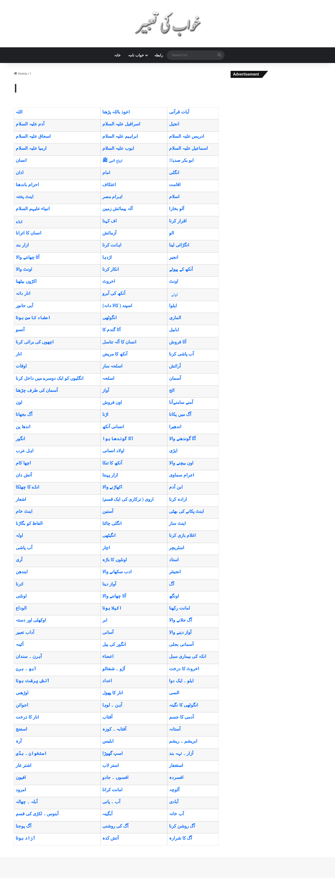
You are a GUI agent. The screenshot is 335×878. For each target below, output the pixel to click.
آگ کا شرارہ (180, 838)
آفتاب (107, 717)
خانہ (117, 55)
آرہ (19, 741)
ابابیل (174, 329)
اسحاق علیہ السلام (33, 136)
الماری (175, 317)
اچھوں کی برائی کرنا (35, 342)
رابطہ (158, 55)
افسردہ (176, 777)
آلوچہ (174, 789)
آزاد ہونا (25, 838)
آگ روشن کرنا (182, 826)
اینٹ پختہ (24, 196)
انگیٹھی (109, 535)
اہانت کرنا (111, 245)
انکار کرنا (110, 269)
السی (174, 692)
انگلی (174, 172)
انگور (20, 438)
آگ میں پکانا (180, 414)
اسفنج (21, 729)
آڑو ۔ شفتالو (113, 668)
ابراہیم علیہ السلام (120, 136)
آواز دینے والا (180, 632)
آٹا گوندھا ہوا (117, 438)
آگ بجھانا (24, 414)
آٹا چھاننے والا (27, 257)
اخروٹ (108, 281)
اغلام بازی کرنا (182, 535)
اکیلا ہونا (112, 608)
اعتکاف (109, 184)
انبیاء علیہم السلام (32, 208)
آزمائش (109, 233)
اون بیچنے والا (181, 463)
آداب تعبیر (25, 632)
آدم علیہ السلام (30, 124)
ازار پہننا (110, 475)
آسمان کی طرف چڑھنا (37, 390)
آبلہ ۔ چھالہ (26, 801)
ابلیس (108, 741)
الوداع (21, 608)
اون (19, 402)
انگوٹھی (109, 317)
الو (171, 233)
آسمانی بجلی (181, 644)
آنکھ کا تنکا (112, 463)
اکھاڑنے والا (112, 487)
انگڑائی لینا (179, 245)
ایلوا (173, 305)
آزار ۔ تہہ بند (181, 753)
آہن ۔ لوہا (112, 705)
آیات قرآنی (179, 111)
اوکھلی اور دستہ (31, 620)
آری (19, 559)
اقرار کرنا (177, 220)
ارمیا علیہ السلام (31, 148)
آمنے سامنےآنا (181, 402)
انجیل (174, 124)
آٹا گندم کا (111, 329)
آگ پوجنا (23, 826)
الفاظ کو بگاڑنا (29, 523)
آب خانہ (176, 813)
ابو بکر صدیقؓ (181, 160)
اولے (174, 294)
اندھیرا (175, 426)
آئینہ (20, 644)
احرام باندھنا (27, 184)
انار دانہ (23, 293)
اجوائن (22, 705)
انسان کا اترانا (28, 233)
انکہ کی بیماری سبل (187, 656)
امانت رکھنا (179, 608)
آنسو (20, 329)
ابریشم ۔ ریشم (183, 741)
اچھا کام (23, 463)
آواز (105, 390)
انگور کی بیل (114, 644)
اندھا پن (23, 426)
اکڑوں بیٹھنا (26, 281)
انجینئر (175, 571)
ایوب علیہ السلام (118, 148)
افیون (21, 777)
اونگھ (174, 596)
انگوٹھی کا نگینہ (183, 705)
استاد (174, 559)
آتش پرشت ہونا (32, 680)
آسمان (175, 378)
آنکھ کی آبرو (113, 293)
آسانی (108, 632)
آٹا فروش (177, 342)
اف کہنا (109, 220)
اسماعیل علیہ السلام (188, 148)
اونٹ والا (24, 269)
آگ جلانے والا (180, 620)
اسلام (174, 196)
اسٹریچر (176, 547)
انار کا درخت (27, 717)
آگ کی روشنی (115, 826)
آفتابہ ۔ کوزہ (114, 729)
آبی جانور (24, 305)
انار (19, 354)
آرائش (175, 366)
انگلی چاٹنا (112, 523)
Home (20, 74)
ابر (104, 620)
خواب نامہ (136, 55)
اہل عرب (24, 450)
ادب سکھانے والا (116, 571)
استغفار (176, 765)
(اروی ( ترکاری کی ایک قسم (128, 499)
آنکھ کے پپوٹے (181, 269)
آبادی (173, 801)
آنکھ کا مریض (114, 354)
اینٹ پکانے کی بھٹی (186, 511)
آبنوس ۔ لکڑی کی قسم (37, 813)
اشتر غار (23, 765)
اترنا (19, 584)
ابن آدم (175, 487)
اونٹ (173, 281)
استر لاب (110, 765)
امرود (21, 789)
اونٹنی (21, 596)
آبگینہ (107, 813)
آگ (171, 584)
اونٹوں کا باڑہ (114, 559)
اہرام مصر (112, 196)
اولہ (19, 535)
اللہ (19, 111)
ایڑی (173, 450)
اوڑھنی (22, 692)
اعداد (107, 680)
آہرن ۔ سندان (29, 656)
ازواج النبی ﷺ (112, 160)
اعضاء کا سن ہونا (33, 317)
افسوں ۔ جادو (115, 777)
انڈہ (19, 222)
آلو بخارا (176, 208)
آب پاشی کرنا (181, 354)
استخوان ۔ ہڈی (31, 753)
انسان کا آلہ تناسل (119, 342)
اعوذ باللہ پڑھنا (116, 111)
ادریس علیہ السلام (186, 136)
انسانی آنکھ (113, 426)
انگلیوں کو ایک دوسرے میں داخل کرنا (49, 378)
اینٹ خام (24, 511)
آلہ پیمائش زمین (117, 208)
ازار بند (22, 245)
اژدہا (107, 257)
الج (172, 390)
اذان (20, 172)
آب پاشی (24, 547)
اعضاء (108, 656)
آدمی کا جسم (181, 717)
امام (106, 172)
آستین (107, 511)
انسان (21, 160)
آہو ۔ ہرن (26, 668)
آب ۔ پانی (111, 801)
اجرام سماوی (181, 475)
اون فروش (112, 402)
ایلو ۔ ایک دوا (181, 680)
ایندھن (22, 571)
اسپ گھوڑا (112, 753)
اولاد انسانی (113, 450)
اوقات (21, 366)
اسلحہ (108, 378)
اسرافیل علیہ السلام (121, 124)
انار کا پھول (112, 692)
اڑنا (105, 414)
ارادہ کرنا (178, 499)
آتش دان (24, 475)
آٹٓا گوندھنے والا (182, 438)
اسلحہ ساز (112, 366)
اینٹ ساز (177, 523)
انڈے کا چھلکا (27, 487)
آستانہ (175, 729)
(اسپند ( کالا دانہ (117, 305)
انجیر (173, 257)
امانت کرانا (112, 789)
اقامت (175, 184)
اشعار (21, 499)
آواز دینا (109, 584)
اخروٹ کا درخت (184, 668)
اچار (106, 547)
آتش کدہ (110, 838)
